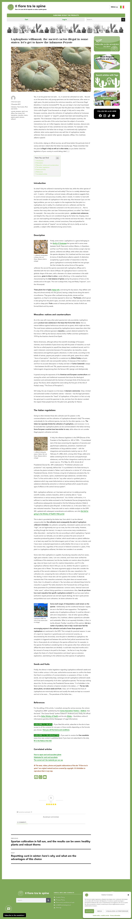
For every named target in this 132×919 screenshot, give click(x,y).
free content (18, 113)
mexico (26, 115)
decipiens (18, 111)
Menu (114, 7)
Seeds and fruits (41, 170)
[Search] (48, 900)
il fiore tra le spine (16, 102)
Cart (26, 19)
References (39, 172)
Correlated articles (41, 174)
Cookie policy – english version (101, 915)
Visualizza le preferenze (117, 911)
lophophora (14, 115)
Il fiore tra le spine (30, 6)
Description (39, 163)
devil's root (25, 111)
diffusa (13, 113)
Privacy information (115, 915)
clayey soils (55, 290)
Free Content (20, 107)
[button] (128, 895)
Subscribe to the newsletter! (15, 915)
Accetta (89, 911)
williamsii (13, 119)
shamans (21, 117)
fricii (23, 113)
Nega (99, 911)
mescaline (20, 115)
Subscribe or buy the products (66, 15)
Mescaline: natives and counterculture (47, 165)
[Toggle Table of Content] (56, 158)
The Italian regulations (42, 167)
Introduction (40, 161)
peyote (13, 117)
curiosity (13, 111)
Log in (64, 19)
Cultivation (14, 107)
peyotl (17, 117)
